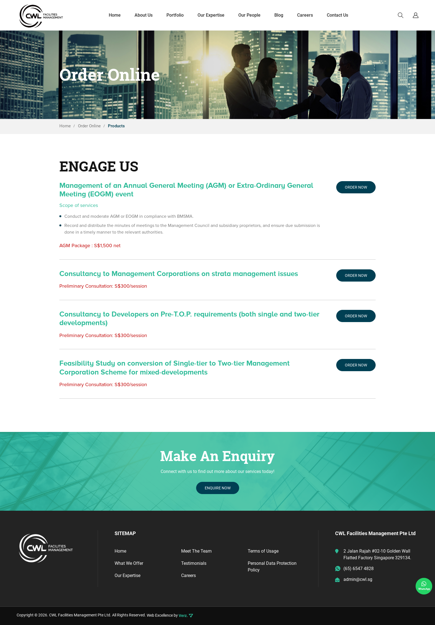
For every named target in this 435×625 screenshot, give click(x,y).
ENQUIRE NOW (218, 488)
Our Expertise (127, 575)
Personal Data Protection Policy (272, 567)
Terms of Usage (263, 551)
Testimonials (193, 563)
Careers (188, 575)
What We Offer (129, 563)
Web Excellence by (170, 615)
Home (120, 551)
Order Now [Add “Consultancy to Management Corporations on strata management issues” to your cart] (356, 275)
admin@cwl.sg (357, 579)
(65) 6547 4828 (358, 568)
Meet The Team (196, 551)
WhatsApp (424, 585)
